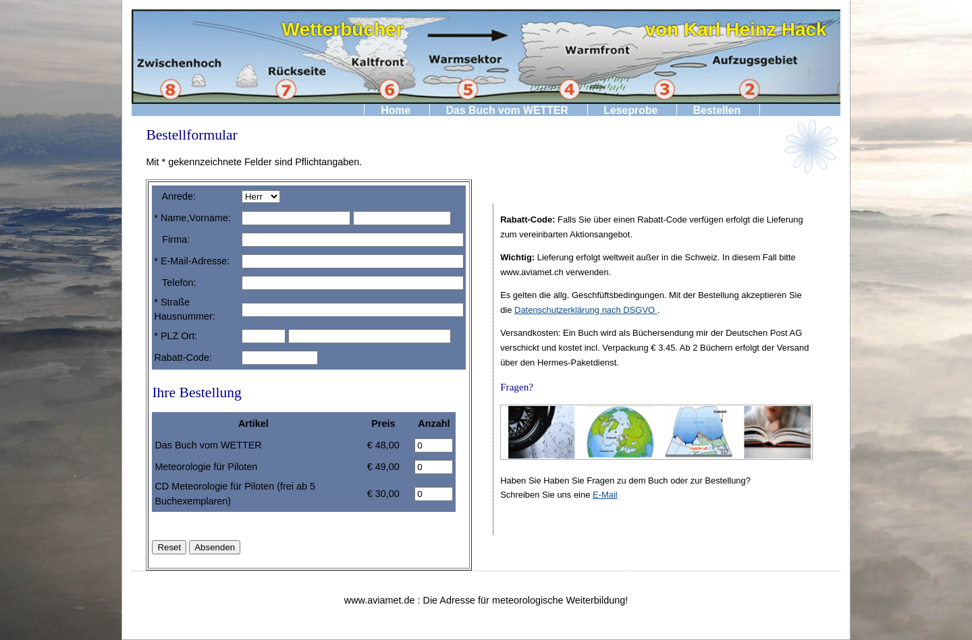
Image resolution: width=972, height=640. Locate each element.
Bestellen (716, 109)
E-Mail (605, 495)
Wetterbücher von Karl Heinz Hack (554, 29)
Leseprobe (630, 109)
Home (395, 109)
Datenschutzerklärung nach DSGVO (585, 310)
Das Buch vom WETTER (507, 109)
